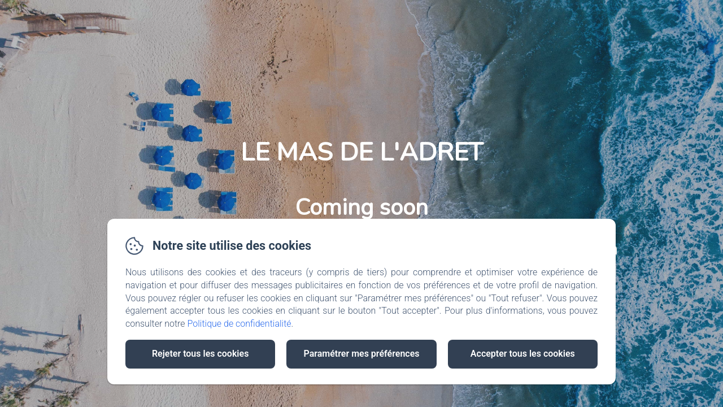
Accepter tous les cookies (523, 353)
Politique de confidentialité (239, 323)
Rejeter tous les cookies (200, 353)
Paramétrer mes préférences (361, 353)
